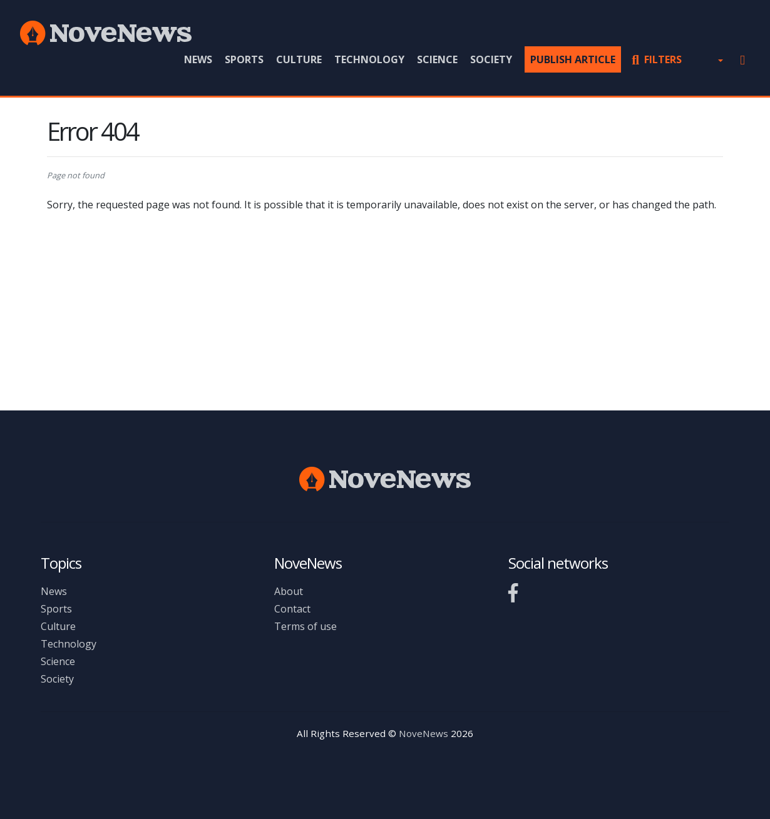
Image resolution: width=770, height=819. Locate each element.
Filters (657, 59)
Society (491, 59)
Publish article (572, 59)
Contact (292, 609)
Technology (369, 59)
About (288, 591)
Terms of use (305, 626)
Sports (244, 59)
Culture (299, 59)
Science (437, 59)
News (198, 59)
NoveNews (423, 733)
